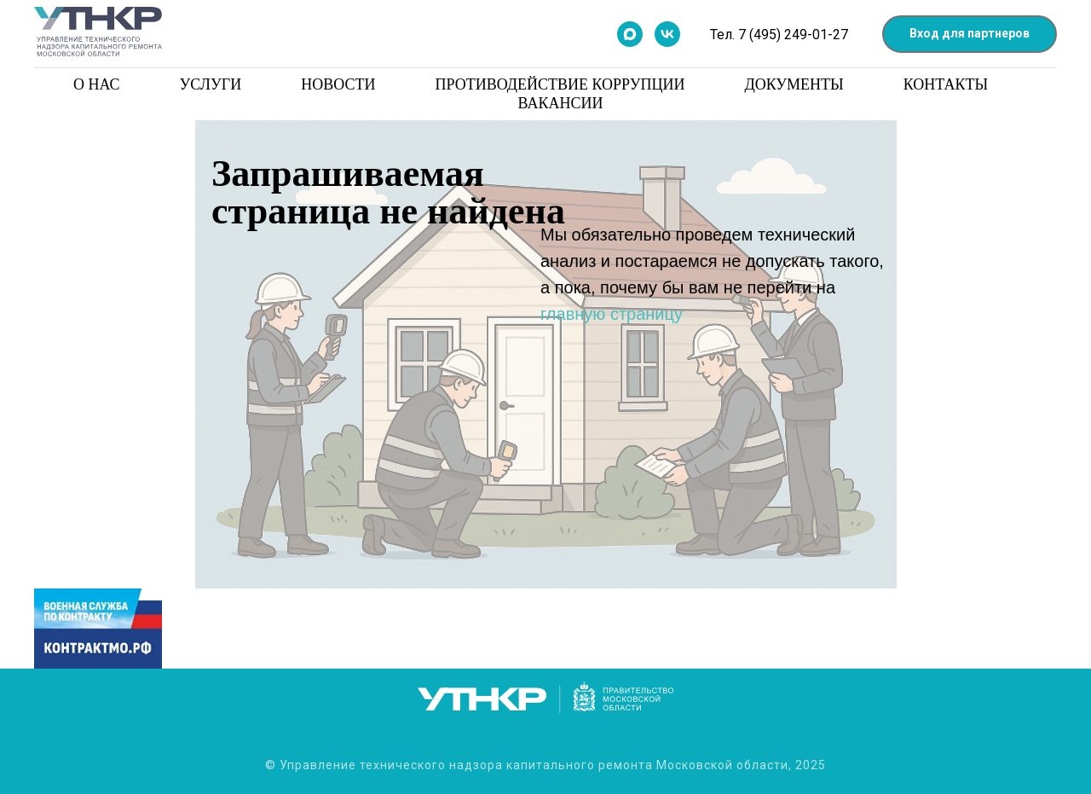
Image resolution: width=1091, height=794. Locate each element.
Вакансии (560, 103)
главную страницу (611, 313)
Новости (338, 84)
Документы (793, 84)
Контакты (945, 84)
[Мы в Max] (630, 34)
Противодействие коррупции (559, 84)
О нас (96, 84)
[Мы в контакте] (667, 34)
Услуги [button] (211, 84)
